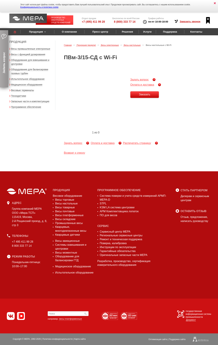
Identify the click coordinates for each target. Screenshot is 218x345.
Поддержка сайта (177, 339)
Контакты (196, 31)
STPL (103, 203)
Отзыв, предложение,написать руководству (194, 218)
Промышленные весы (69, 223)
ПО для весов (108, 215)
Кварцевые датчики (67, 234)
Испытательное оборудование (28, 79)
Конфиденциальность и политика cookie (39, 7)
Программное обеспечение (26, 107)
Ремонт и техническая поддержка (121, 239)
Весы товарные (65, 207)
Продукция (36, 31)
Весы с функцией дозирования (28, 54)
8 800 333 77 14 (22, 245)
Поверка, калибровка (113, 243)
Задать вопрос (139, 79)
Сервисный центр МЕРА (115, 231)
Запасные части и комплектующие (30, 101)
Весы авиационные (67, 240)
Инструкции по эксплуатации (118, 247)
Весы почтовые (65, 211)
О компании (69, 31)
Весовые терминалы (22, 90)
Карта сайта (80, 339)
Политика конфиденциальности (57, 339)
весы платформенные (70, 319)
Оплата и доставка (142, 84)
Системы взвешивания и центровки (70, 246)
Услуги (147, 31)
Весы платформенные (69, 215)
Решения (127, 31)
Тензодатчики (18, 96)
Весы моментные (66, 252)
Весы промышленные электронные (30, 48)
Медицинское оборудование (26, 84)
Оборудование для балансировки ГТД (67, 258)
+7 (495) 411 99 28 (93, 21)
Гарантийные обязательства (118, 251)
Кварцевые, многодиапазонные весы (70, 228)
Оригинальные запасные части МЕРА (123, 255)
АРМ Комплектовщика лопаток (119, 211)
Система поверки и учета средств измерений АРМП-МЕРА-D (133, 197)
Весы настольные (66, 203)
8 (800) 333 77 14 (124, 21)
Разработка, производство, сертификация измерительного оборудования (123, 263)
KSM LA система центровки (117, 207)
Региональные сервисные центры (121, 235)
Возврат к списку (74, 152)
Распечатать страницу (137, 143)
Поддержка (170, 31)
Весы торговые (64, 199)
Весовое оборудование (67, 195)
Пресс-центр (100, 31)
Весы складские (65, 219)
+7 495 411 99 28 (22, 241)
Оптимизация (158, 339)
